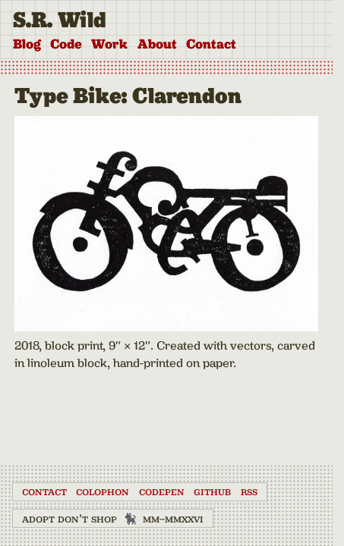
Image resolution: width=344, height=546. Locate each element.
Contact (211, 44)
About (157, 44)
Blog (27, 44)
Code (66, 44)
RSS (249, 491)
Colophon (102, 491)
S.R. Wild (59, 20)
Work (109, 44)
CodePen (162, 491)
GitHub (212, 491)
